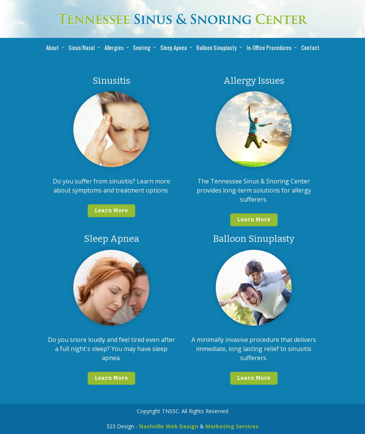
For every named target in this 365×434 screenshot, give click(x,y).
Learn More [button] (111, 210)
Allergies (113, 47)
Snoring (141, 47)
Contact (310, 47)
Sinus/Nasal (81, 47)
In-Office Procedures (268, 47)
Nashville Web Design (168, 426)
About (52, 47)
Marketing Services (232, 426)
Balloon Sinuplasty (216, 47)
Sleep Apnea (173, 47)
